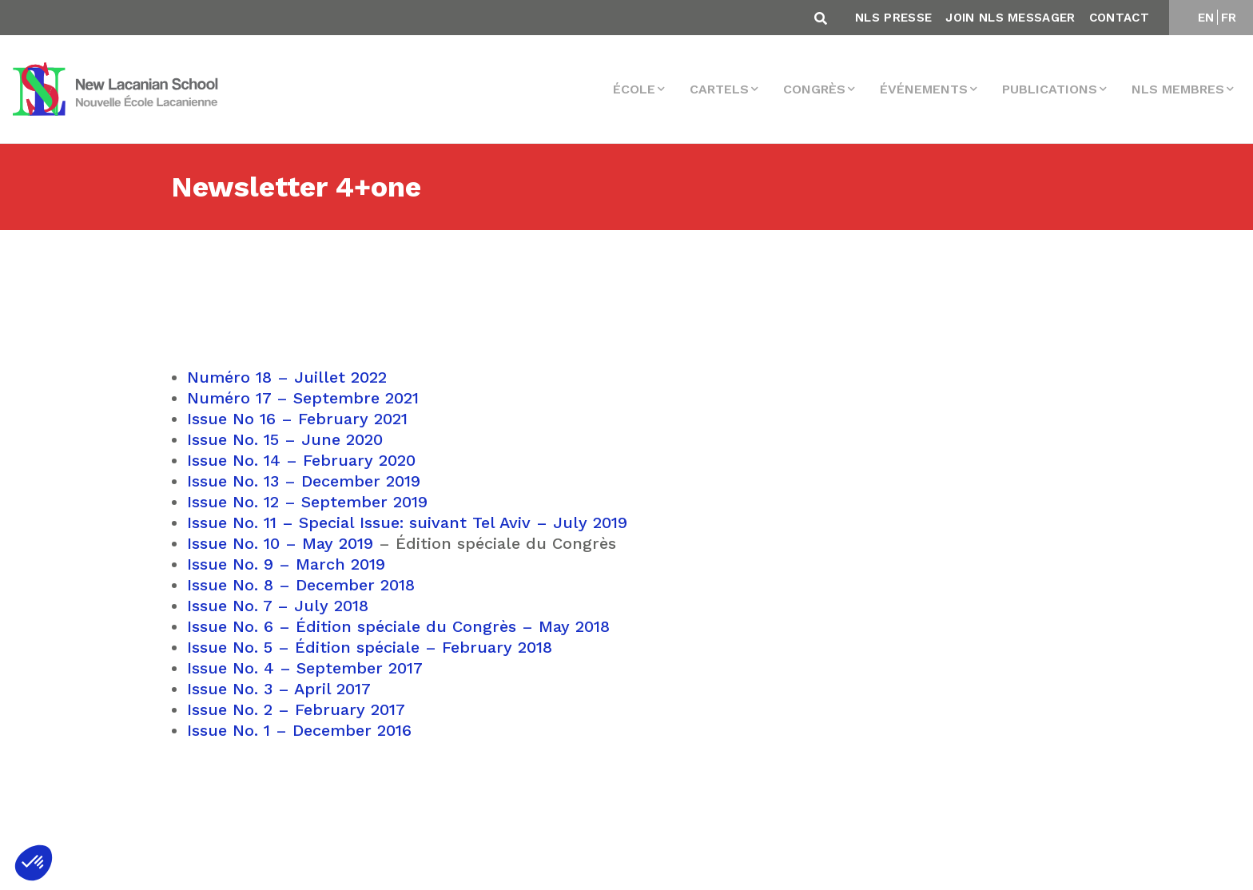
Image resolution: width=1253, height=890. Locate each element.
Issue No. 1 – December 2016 (299, 730)
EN (1206, 17)
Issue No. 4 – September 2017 (305, 667)
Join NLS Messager (1010, 17)
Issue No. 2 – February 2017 (296, 709)
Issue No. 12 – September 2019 (307, 501)
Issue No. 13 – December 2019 (303, 481)
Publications (1049, 89)
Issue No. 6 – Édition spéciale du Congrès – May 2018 (398, 626)
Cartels (719, 89)
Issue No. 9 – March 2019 (286, 564)
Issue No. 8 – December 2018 (301, 584)
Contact (1119, 17)
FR (1229, 17)
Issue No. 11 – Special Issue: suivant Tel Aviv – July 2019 (407, 522)
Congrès (814, 89)
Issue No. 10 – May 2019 (280, 543)
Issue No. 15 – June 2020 (285, 439)
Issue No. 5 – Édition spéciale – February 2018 (369, 647)
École (634, 89)
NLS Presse (893, 17)
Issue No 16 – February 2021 (297, 418)
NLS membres (1178, 89)
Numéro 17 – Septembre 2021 (303, 397)
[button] (33, 863)
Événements (924, 89)
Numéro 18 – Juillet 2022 (287, 377)
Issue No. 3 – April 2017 (279, 688)
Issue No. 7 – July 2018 (277, 605)
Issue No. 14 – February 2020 (301, 460)
